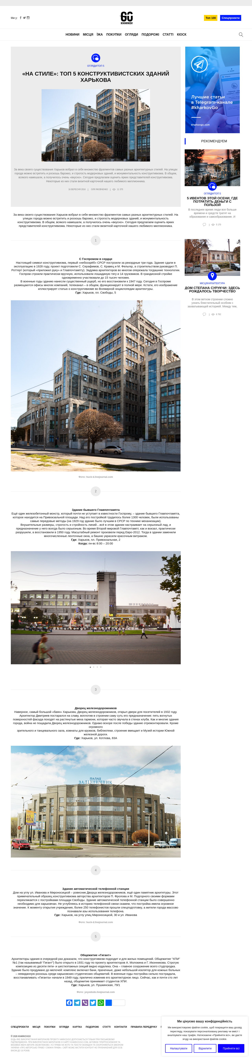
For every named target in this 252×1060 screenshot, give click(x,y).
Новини (72, 34)
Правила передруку (144, 1027)
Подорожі (150, 34)
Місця (88, 34)
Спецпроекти (231, 17)
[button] (177, 607)
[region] (204, 1036)
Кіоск (181, 34)
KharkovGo (126, 18)
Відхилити (205, 1048)
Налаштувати (178, 1048)
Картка (77, 1027)
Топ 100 (211, 17)
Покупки (113, 34)
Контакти (120, 1027)
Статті (168, 34)
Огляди (131, 34)
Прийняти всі (231, 1048)
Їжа (100, 34)
